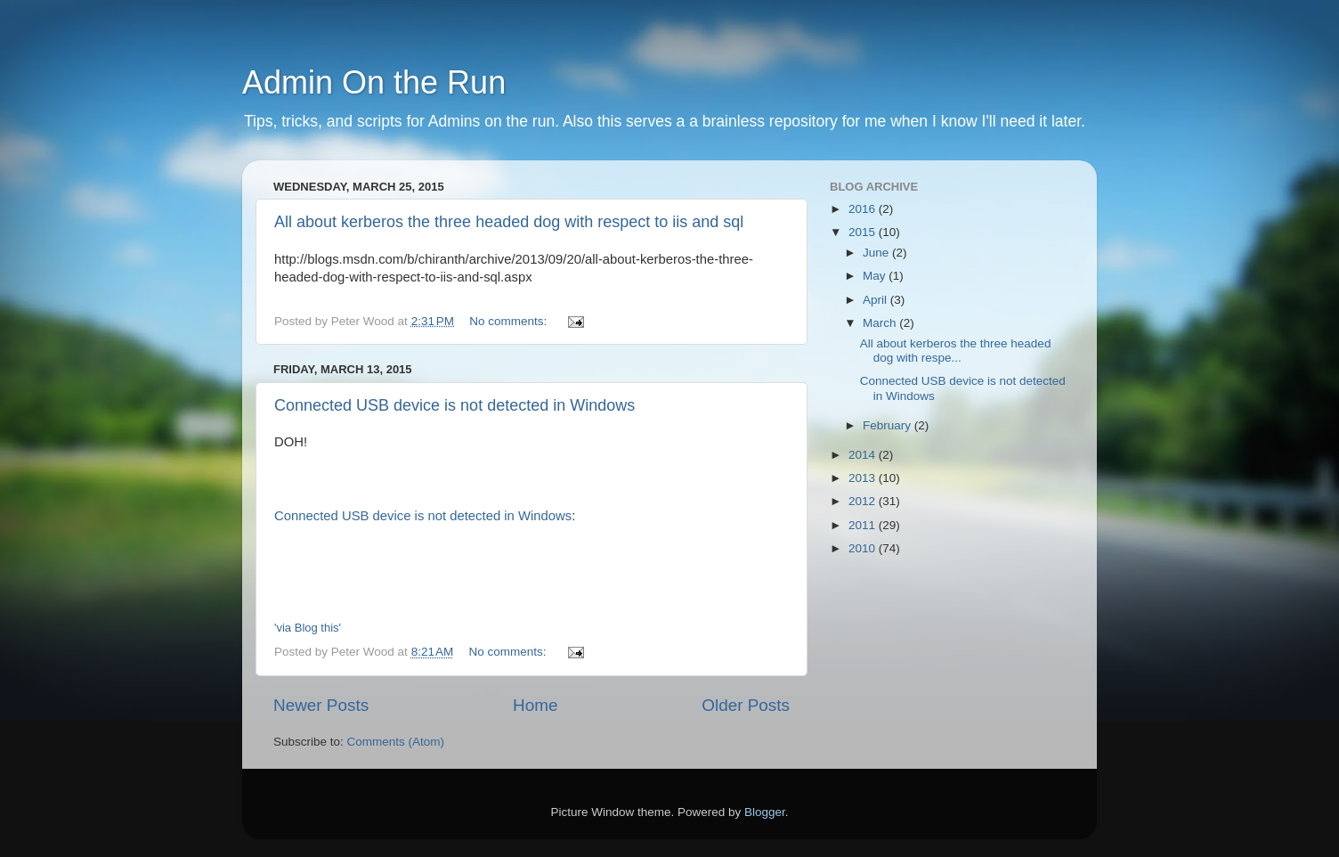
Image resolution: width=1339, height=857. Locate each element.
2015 (863, 232)
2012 (863, 501)
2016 (863, 209)
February (888, 425)
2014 (863, 454)
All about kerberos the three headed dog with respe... (955, 350)
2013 (863, 478)
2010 (863, 548)
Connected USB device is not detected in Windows (454, 405)
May (876, 275)
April (876, 299)
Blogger (764, 812)
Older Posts (746, 705)
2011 (863, 525)
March (881, 323)
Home (535, 705)
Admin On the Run (374, 82)
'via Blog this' (307, 627)
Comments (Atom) (396, 741)
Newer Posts (321, 705)
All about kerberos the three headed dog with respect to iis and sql (508, 222)
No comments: (509, 321)
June (877, 252)
